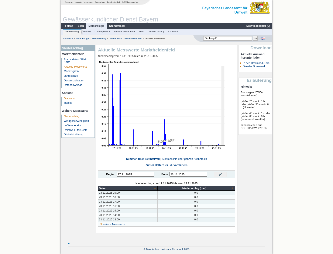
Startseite (69, 2)
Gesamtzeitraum (73, 80)
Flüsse (69, 25)
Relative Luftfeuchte (124, 31)
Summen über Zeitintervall (143, 159)
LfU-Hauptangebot (130, 2)
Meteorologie (96, 25)
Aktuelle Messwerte (75, 66)
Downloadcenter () (258, 25)
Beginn (110, 174)
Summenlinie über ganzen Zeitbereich (184, 159)
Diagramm (70, 98)
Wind (141, 31)
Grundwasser (117, 25)
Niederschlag (72, 31)
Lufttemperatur (102, 31)
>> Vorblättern (179, 165)
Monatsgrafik (71, 71)
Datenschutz (100, 2)
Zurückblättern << (156, 165)
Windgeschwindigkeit (76, 120)
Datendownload (73, 85)
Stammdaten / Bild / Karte (75, 61)
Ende (164, 174)
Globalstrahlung (156, 31)
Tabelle (68, 102)
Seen (81, 25)
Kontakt (78, 2)
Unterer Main (116, 38)
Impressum (88, 2)
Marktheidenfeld (133, 38)
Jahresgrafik (71, 75)
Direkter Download (254, 66)
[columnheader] (127, 188)
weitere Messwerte (114, 224)
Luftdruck (173, 31)
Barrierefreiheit (113, 2)
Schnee (87, 31)
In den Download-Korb (256, 63)
